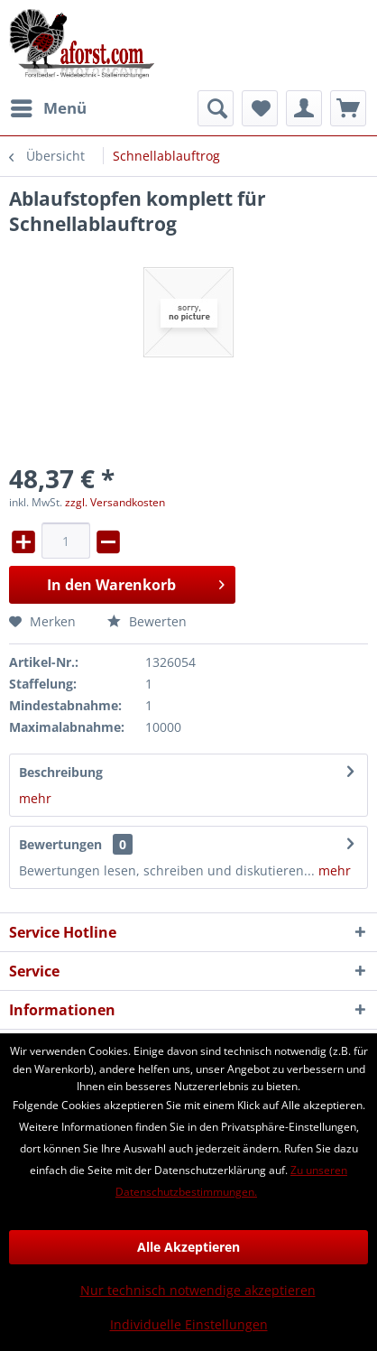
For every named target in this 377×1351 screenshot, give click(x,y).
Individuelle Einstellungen (189, 1324)
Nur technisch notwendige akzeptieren (198, 1290)
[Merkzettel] (260, 108)
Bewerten (147, 621)
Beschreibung (61, 772)
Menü (49, 106)
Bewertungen (60, 844)
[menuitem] (48, 108)
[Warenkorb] (348, 108)
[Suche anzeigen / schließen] (216, 108)
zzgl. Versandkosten (115, 502)
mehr (35, 798)
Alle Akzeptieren (188, 1246)
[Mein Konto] (304, 108)
